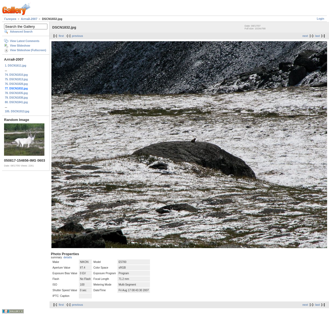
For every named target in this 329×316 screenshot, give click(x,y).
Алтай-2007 (29, 18)
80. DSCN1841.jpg (16, 102)
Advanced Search (21, 31)
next (305, 35)
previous (77, 35)
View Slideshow (20, 45)
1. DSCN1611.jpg (15, 65)
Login (320, 18)
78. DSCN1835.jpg (16, 93)
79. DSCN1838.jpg (16, 97)
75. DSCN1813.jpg (16, 79)
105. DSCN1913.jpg (17, 111)
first (61, 35)
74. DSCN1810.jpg (16, 74)
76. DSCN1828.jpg (16, 83)
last (317, 35)
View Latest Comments (24, 41)
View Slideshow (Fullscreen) (28, 50)
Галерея (10, 18)
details (68, 257)
